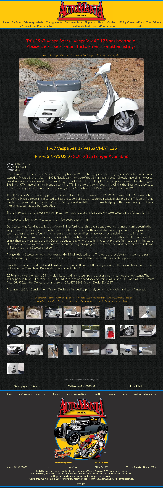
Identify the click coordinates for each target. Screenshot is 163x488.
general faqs (98, 394)
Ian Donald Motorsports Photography (94, 26)
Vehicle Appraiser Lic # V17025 (140, 467)
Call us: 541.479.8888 (81, 386)
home (10, 394)
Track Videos (154, 22)
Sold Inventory (73, 22)
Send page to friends (27, 386)
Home (5, 22)
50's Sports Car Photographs (35, 26)
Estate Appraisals (33, 22)
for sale (57, 394)
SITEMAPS (81, 485)
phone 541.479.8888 (17, 467)
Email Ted (136, 386)
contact (113, 394)
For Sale (15, 22)
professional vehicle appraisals (33, 394)
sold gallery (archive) (76, 394)
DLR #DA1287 (101, 467)
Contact (112, 22)
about (125, 394)
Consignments (54, 22)
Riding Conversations (131, 22)
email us (73, 467)
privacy (48, 467)
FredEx (140, 26)
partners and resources (144, 394)
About (101, 22)
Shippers (90, 22)
